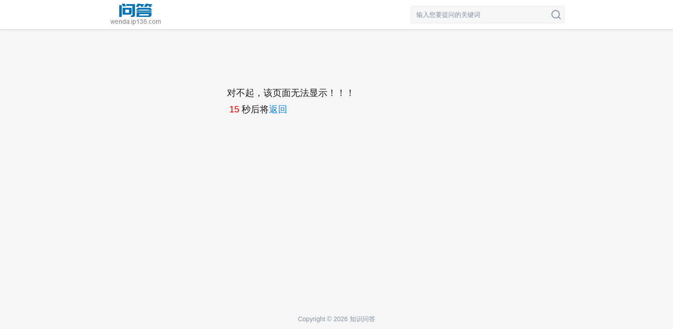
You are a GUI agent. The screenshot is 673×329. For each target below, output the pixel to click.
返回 (278, 109)
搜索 (556, 14)
